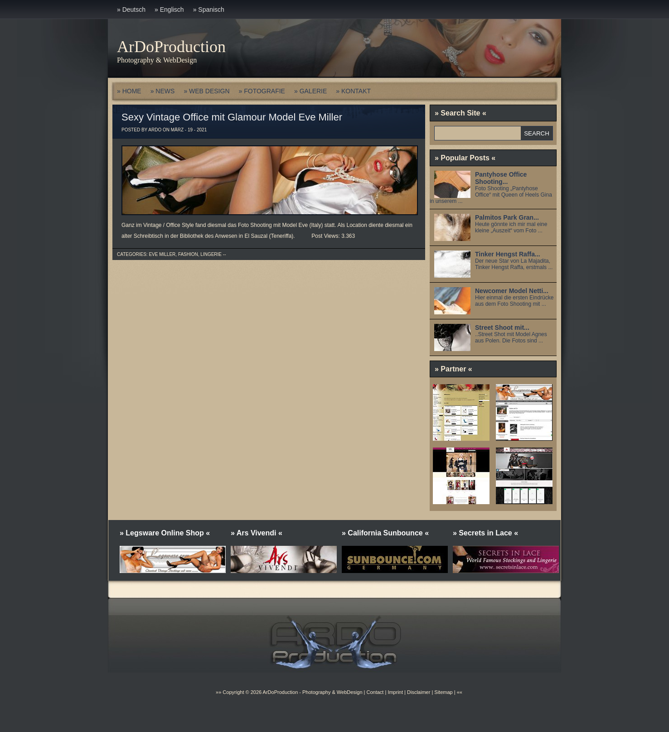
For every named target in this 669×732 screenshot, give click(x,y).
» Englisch (169, 9)
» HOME (129, 91)
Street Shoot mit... (502, 327)
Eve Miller (162, 254)
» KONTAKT (353, 91)
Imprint (395, 692)
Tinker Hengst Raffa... (507, 254)
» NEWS (162, 91)
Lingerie (211, 254)
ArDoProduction (171, 47)
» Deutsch (131, 9)
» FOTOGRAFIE (262, 91)
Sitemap (442, 692)
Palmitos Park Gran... (507, 217)
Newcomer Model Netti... (511, 290)
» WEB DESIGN (206, 91)
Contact (374, 692)
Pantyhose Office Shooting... (501, 178)
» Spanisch (208, 9)
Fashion (188, 254)
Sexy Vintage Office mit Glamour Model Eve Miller (231, 117)
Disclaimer (418, 692)
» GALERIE (310, 91)
